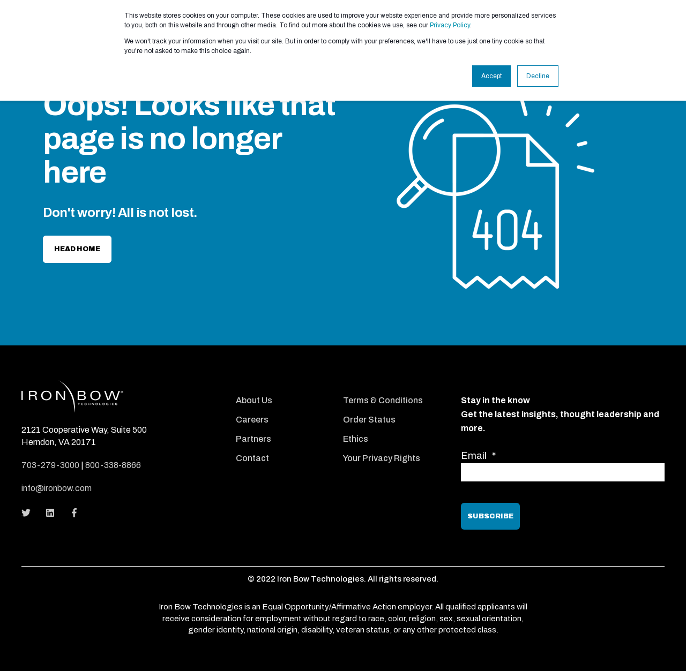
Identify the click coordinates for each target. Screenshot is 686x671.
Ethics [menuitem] (355, 438)
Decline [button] (537, 76)
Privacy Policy (450, 25)
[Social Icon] (29, 512)
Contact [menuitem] (252, 458)
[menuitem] (281, 385)
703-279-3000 (50, 465)
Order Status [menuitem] (369, 419)
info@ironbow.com (56, 488)
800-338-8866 (113, 465)
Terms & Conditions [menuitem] (383, 400)
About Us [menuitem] (254, 400)
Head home (77, 249)
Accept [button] (491, 76)
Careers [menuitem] (252, 419)
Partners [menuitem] (253, 438)
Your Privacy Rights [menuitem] (381, 458)
